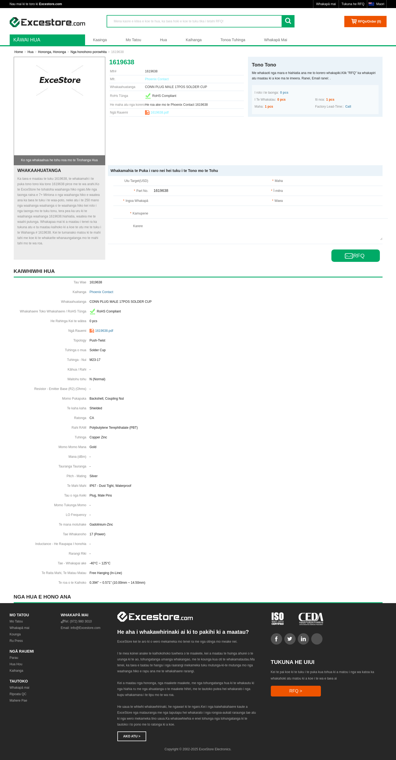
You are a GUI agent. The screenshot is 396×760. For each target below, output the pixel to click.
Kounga (15, 634)
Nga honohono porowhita (89, 52)
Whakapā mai (326, 4)
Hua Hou (16, 664)
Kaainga (100, 40)
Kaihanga (194, 40)
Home (19, 52)
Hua (163, 40)
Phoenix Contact (157, 79)
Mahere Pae (18, 700)
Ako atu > (132, 736)
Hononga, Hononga (52, 52)
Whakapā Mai (275, 40)
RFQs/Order (369, 21)
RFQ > (295, 691)
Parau (14, 658)
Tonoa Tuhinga (232, 40)
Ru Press (16, 641)
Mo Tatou (133, 40)
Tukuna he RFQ (353, 4)
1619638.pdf (160, 112)
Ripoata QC (18, 694)
